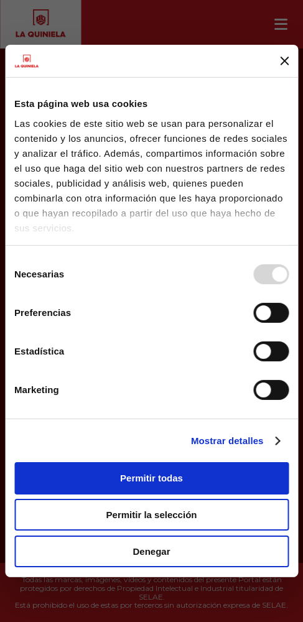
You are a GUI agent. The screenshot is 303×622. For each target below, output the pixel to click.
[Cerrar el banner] (284, 61)
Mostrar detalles (227, 440)
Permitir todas (151, 478)
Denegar (151, 551)
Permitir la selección (151, 514)
